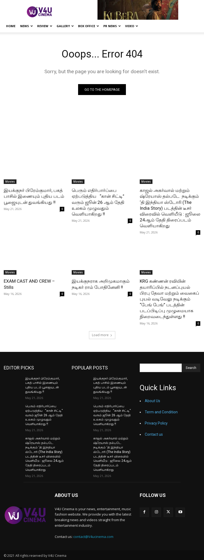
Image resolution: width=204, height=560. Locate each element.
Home (10, 26)
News (26, 26)
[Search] (191, 367)
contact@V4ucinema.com (93, 536)
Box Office (88, 26)
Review (44, 26)
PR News (112, 26)
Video (131, 26)
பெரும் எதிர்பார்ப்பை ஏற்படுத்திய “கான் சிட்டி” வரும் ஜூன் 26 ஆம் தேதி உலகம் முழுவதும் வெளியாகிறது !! (98, 202)
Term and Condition (161, 412)
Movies (10, 181)
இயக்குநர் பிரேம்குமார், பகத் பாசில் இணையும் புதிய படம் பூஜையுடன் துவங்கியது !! (34, 196)
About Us (152, 400)
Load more (102, 334)
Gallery (65, 26)
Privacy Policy (156, 423)
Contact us (154, 434)
